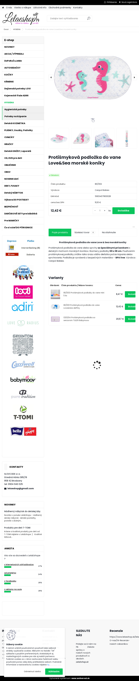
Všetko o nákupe (22, 7)
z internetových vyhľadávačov (19, 564)
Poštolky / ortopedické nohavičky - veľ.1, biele (92, 368)
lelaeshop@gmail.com (20, 488)
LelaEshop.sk (82, 662)
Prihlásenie (112, 2)
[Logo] (20, 18)
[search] (88, 19)
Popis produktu (60, 232)
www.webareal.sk (80, 678)
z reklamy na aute (13, 589)
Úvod (6, 29)
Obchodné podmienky (60, 7)
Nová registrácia (129, 2)
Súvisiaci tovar (85, 232)
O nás (9, 7)
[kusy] (100, 210)
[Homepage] (3, 7)
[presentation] (51, 77)
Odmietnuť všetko (32, 671)
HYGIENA (16, 29)
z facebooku (10, 581)
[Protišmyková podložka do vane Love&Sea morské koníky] (92, 77)
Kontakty (78, 7)
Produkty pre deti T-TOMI (17, 527)
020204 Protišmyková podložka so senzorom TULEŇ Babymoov (79, 319)
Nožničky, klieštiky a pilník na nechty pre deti (121, 363)
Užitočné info (39, 7)
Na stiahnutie (109, 232)
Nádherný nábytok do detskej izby (22, 511)
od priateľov (10, 573)
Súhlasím (53, 671)
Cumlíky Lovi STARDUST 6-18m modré (62, 364)
